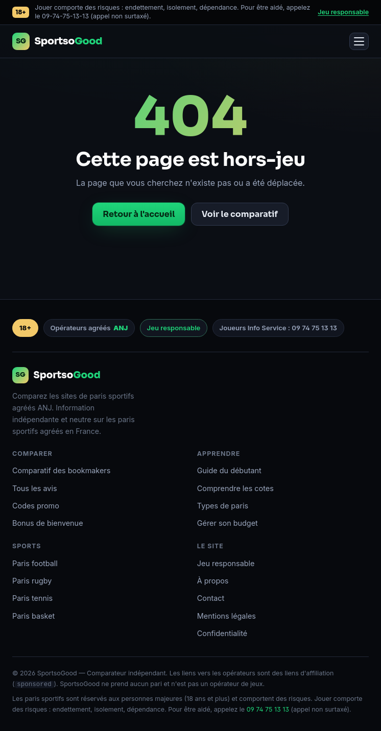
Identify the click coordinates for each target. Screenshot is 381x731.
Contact (210, 598)
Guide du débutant (229, 470)
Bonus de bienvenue (47, 523)
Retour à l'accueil (139, 214)
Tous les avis (34, 488)
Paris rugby (32, 580)
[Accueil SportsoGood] (57, 41)
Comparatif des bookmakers (61, 470)
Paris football (35, 563)
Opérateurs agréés (89, 328)
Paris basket (33, 616)
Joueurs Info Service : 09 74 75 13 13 (278, 328)
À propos (213, 580)
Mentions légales (226, 616)
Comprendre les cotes (235, 488)
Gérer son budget (227, 523)
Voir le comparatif (240, 214)
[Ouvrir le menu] (359, 41)
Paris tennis (32, 598)
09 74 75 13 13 (268, 709)
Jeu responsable (343, 12)
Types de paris (222, 505)
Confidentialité (222, 633)
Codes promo (35, 505)
